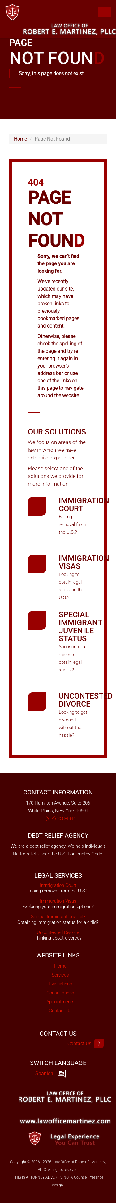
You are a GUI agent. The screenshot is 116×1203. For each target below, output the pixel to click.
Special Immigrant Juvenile (58, 917)
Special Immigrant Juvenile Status (80, 626)
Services (60, 975)
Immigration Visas (84, 562)
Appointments (60, 1002)
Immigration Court (84, 504)
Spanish (50, 1073)
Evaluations (60, 984)
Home (20, 139)
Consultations (60, 993)
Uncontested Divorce (86, 699)
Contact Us (60, 1010)
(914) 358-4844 (60, 818)
